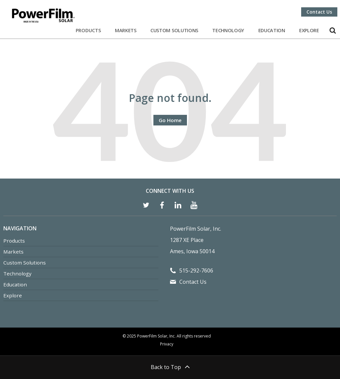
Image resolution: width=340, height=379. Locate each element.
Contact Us (319, 12)
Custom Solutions (174, 30)
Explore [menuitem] (12, 295)
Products (88, 30)
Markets (125, 30)
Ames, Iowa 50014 (192, 251)
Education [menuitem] (15, 284)
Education (271, 30)
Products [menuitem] (14, 240)
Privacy (166, 344)
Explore (309, 30)
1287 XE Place (187, 240)
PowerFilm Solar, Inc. (195, 228)
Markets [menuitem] (13, 251)
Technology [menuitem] (17, 273)
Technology (228, 30)
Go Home (170, 120)
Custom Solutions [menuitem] (24, 262)
